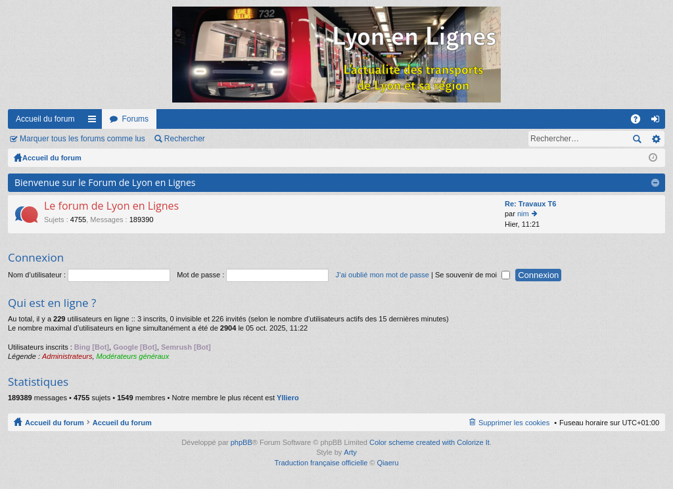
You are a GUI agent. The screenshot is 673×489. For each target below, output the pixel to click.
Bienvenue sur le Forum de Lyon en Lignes (104, 182)
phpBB (241, 442)
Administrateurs (67, 356)
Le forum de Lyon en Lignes (111, 206)
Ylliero (288, 398)
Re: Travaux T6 (530, 204)
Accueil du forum (45, 119)
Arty (350, 452)
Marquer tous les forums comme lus (82, 138)
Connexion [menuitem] (658, 121)
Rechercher (184, 138)
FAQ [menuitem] (639, 121)
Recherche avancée (655, 139)
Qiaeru (388, 463)
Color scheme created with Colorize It (429, 442)
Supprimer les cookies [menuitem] (513, 423)
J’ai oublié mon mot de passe (382, 275)
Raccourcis (94, 121)
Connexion (36, 257)
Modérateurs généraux (133, 356)
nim (523, 214)
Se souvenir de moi (472, 275)
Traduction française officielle (320, 463)
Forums (135, 119)
